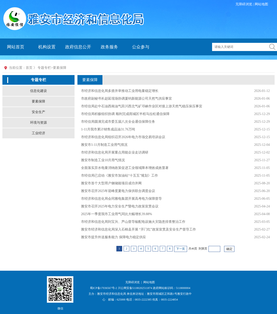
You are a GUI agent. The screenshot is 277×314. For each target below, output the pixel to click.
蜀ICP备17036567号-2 (104, 288)
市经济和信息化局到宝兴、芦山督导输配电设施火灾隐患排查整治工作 (133, 222)
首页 (29, 68)
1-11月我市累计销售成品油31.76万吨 (108, 129)
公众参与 (140, 47)
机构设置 (47, 47)
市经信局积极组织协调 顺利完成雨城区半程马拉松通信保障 (125, 114)
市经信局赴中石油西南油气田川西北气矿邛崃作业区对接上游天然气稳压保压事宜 (141, 106)
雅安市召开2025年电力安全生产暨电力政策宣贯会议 (119, 206)
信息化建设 (38, 91)
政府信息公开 (78, 47)
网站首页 (15, 47)
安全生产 (38, 112)
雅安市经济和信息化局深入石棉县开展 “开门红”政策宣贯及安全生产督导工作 (138, 229)
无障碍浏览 (243, 4)
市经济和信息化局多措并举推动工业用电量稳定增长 (119, 91)
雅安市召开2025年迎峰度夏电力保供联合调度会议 (118, 191)
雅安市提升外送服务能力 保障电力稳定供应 (113, 237)
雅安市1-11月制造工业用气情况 (104, 145)
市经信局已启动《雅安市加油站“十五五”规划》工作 (119, 175)
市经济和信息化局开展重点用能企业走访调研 (114, 152)
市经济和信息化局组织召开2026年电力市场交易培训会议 (123, 137)
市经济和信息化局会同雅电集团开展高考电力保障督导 (121, 198)
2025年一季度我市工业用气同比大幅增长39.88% (116, 214)
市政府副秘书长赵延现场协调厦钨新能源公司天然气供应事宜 (126, 98)
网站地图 (261, 4)
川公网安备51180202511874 (135, 288)
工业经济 (38, 133)
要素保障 (38, 101)
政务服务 (109, 47)
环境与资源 (38, 122)
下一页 (180, 248)
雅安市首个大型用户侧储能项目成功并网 (111, 183)
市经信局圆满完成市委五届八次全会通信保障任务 (118, 121)
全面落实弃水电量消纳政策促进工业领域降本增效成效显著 (125, 168)
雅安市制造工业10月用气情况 (103, 160)
